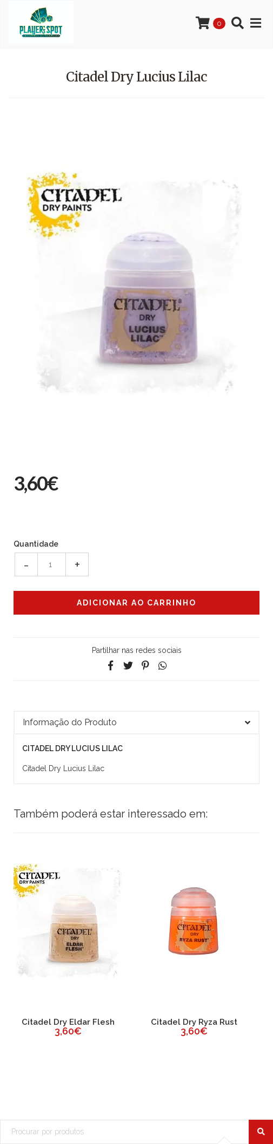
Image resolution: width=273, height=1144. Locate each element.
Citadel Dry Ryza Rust (194, 1022)
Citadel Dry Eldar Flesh (68, 1022)
